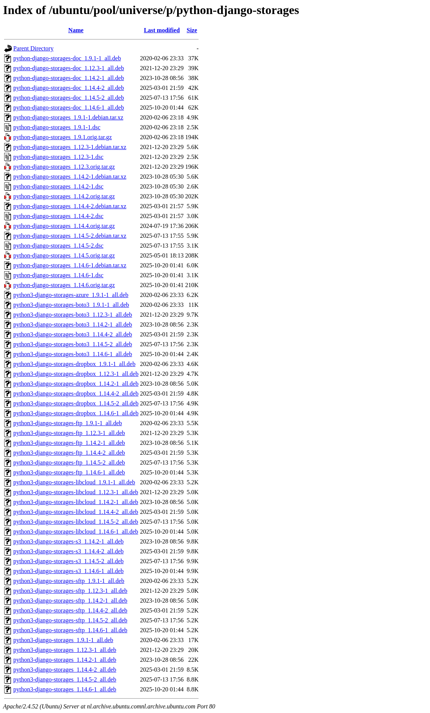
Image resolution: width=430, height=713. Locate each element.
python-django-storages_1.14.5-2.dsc (58, 245)
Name (75, 30)
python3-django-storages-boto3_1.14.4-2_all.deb (72, 334)
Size (192, 30)
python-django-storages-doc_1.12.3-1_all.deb (68, 68)
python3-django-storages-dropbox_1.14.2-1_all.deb (75, 383)
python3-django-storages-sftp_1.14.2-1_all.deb (70, 600)
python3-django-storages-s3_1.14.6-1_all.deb (68, 571)
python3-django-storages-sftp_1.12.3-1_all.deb (70, 590)
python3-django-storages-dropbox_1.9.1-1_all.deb (74, 364)
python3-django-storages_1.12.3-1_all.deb (64, 650)
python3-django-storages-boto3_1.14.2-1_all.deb (72, 324)
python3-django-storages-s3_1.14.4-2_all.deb (68, 551)
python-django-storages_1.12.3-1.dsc (58, 157)
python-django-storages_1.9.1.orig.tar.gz (62, 137)
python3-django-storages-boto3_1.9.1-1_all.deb (71, 305)
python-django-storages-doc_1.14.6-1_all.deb (68, 107)
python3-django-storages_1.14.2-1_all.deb (64, 659)
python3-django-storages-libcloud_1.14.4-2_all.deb (75, 512)
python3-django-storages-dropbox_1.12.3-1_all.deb (75, 374)
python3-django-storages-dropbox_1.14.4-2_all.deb (75, 393)
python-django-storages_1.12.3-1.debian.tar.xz (69, 147)
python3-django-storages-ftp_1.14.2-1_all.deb (69, 443)
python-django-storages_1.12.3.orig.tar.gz (64, 166)
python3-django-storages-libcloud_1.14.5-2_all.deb (75, 521)
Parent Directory (33, 48)
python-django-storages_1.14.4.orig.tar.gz (64, 226)
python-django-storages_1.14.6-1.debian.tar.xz (69, 265)
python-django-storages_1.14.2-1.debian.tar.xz (69, 176)
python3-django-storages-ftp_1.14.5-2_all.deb (69, 462)
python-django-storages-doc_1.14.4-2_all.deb (68, 88)
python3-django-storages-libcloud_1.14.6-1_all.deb (75, 531)
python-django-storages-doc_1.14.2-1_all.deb (68, 78)
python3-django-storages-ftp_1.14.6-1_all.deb (69, 472)
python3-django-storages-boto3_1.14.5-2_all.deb (72, 344)
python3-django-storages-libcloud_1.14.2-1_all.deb (75, 502)
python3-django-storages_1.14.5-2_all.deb (64, 679)
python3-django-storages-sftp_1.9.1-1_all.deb (68, 581)
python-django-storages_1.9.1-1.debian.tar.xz (68, 117)
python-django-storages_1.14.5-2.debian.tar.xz (69, 235)
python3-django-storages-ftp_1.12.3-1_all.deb (69, 433)
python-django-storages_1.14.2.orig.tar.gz (64, 196)
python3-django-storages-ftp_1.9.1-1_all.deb (67, 423)
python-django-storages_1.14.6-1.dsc (58, 275)
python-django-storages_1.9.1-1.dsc (56, 127)
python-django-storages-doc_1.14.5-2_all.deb (68, 97)
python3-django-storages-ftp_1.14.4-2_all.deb (69, 452)
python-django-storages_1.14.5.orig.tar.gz (64, 255)
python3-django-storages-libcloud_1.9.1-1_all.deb (74, 482)
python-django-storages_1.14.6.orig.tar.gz (64, 285)
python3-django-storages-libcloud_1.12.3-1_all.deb (75, 492)
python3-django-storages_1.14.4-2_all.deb (64, 669)
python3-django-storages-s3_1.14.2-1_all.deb (68, 541)
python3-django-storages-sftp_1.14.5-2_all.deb (70, 620)
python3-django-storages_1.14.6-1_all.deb (64, 689)
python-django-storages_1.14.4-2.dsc (58, 216)
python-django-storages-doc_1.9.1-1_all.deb (67, 58)
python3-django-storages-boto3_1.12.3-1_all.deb (72, 314)
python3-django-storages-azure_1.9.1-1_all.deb (70, 295)
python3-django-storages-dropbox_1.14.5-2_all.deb (75, 403)
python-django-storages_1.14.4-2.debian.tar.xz (69, 206)
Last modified (162, 30)
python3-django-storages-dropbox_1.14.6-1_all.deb (75, 413)
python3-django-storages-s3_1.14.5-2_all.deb (68, 561)
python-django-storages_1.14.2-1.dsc (58, 186)
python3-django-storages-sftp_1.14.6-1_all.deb (70, 630)
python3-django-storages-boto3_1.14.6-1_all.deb (72, 354)
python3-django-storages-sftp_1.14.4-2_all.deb (70, 610)
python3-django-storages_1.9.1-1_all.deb (63, 640)
